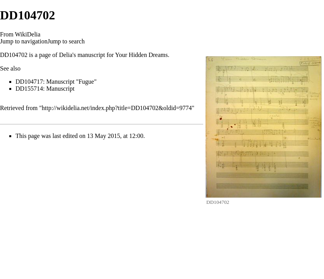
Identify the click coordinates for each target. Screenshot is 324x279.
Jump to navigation (24, 41)
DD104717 (29, 81)
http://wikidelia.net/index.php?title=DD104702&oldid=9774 (117, 108)
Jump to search (66, 41)
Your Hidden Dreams (141, 55)
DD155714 (29, 88)
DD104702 (13, 55)
